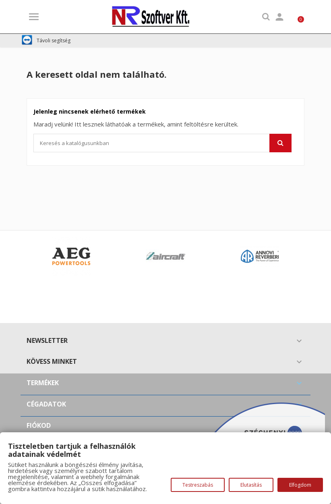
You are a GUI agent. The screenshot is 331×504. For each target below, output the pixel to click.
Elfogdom (300, 484)
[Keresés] (162, 143)
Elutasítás (251, 484)
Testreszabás (197, 484)
